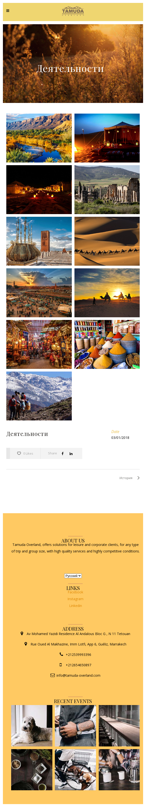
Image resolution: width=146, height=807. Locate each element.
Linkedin (75, 605)
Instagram (75, 599)
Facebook (75, 592)
